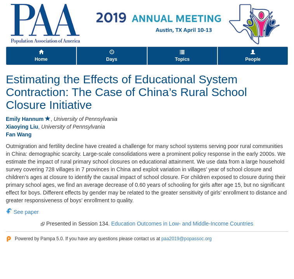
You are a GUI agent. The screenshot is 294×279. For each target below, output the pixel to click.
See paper (26, 212)
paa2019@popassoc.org (186, 238)
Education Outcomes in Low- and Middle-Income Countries (182, 223)
